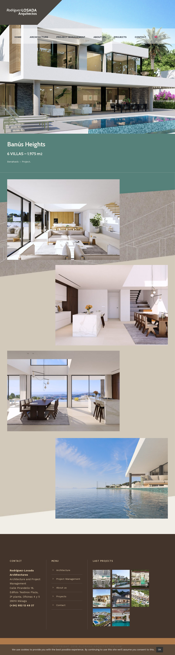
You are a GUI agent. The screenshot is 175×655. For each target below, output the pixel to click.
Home (18, 37)
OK (159, 649)
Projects (120, 37)
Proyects (61, 596)
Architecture (39, 37)
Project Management (70, 37)
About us (99, 37)
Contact (140, 37)
